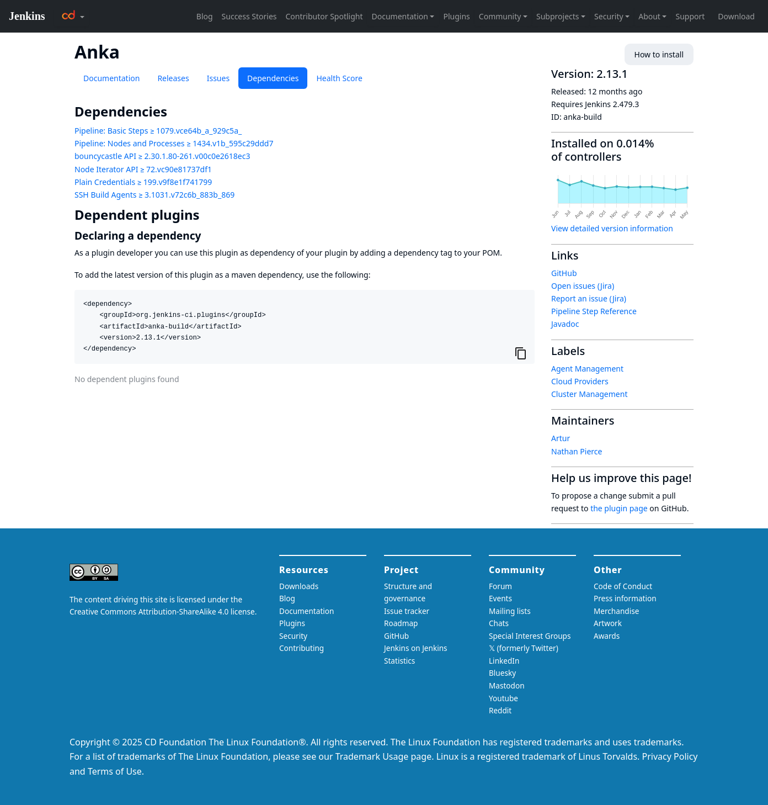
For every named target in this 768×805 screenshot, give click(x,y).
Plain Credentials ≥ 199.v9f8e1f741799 (143, 182)
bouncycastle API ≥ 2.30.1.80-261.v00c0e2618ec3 (162, 156)
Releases (173, 78)
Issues (218, 78)
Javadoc (565, 324)
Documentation (111, 78)
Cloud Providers (580, 381)
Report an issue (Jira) (588, 298)
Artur (560, 438)
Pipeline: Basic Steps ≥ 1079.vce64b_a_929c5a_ (158, 130)
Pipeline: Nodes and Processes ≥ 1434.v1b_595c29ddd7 (173, 143)
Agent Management (587, 368)
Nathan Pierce (576, 451)
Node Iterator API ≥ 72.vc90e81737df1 (143, 169)
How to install (659, 54)
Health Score (339, 78)
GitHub (564, 273)
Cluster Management (589, 394)
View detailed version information (612, 228)
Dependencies (272, 78)
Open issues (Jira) (582, 285)
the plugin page (619, 508)
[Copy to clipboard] (521, 353)
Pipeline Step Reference (594, 311)
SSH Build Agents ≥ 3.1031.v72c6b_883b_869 (154, 194)
